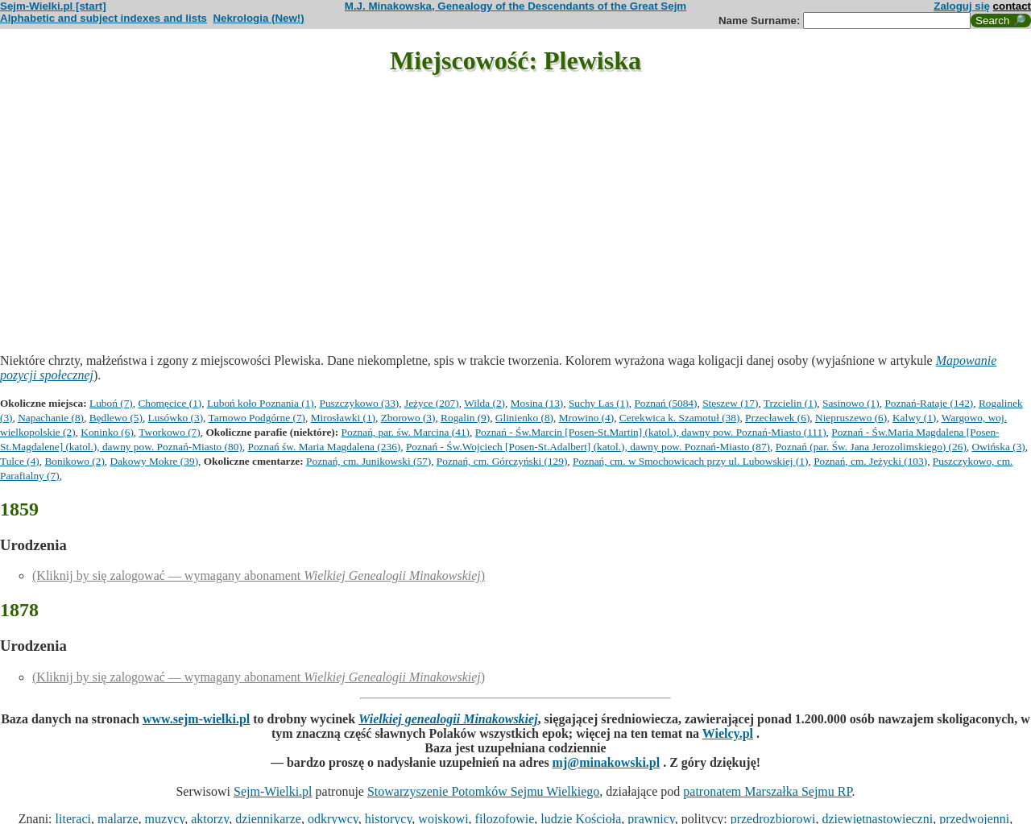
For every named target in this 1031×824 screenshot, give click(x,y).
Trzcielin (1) (791, 403)
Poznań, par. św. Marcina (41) (406, 432)
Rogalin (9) (465, 418)
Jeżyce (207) (431, 403)
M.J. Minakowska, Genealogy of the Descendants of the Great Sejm (515, 6)
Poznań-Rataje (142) (928, 403)
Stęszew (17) (730, 403)
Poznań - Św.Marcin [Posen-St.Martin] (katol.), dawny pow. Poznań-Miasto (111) (650, 432)
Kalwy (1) (914, 418)
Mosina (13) (537, 403)
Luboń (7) (111, 403)
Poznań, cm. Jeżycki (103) (870, 461)
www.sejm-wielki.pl (196, 719)
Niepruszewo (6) (851, 418)
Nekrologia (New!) (258, 18)
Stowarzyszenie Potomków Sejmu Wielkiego (483, 791)
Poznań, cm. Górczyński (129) (502, 461)
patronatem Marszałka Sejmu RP (767, 791)
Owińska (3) (998, 447)
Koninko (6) (107, 432)
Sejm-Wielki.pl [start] (53, 6)
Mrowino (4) (586, 418)
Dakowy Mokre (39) (154, 461)
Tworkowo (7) (169, 432)
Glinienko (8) (524, 418)
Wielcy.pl (727, 733)
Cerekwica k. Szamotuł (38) (679, 418)
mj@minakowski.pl (606, 762)
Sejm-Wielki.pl (273, 791)
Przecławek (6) (777, 418)
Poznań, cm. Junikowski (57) (368, 461)
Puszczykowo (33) (359, 403)
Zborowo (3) (408, 418)
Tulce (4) (19, 461)
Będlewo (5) (116, 418)
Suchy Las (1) (599, 403)
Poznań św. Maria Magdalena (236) (323, 447)
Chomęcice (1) (169, 403)
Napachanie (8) (51, 418)
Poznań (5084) (665, 403)
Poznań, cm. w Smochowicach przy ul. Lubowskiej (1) (690, 461)
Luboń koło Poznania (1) (260, 403)
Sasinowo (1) (851, 403)
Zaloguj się (962, 6)
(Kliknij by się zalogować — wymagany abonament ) (258, 575)
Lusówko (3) (175, 418)
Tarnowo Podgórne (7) (257, 418)
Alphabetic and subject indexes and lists (103, 18)
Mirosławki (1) (343, 418)
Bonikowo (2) (74, 461)
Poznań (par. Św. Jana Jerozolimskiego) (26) (871, 447)
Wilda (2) (484, 403)
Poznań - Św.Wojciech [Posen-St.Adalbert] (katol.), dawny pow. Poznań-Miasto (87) (588, 447)
